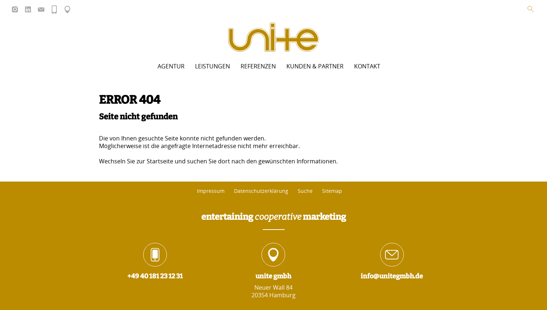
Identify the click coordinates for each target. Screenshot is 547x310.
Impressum (211, 191)
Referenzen (258, 66)
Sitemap (332, 191)
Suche (305, 191)
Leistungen (212, 66)
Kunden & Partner (315, 66)
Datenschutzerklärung (261, 191)
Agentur (171, 66)
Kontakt (367, 66)
